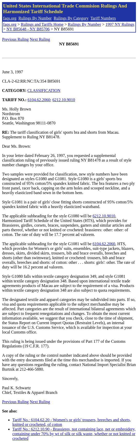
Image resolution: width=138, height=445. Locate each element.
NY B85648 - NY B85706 (28, 29)
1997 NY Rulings (120, 24)
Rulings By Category (71, 18)
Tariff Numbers (103, 18)
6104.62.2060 (39, 100)
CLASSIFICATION (44, 90)
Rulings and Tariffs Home (42, 24)
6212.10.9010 (64, 100)
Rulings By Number (35, 18)
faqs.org (9, 18)
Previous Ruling (15, 39)
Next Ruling (40, 39)
